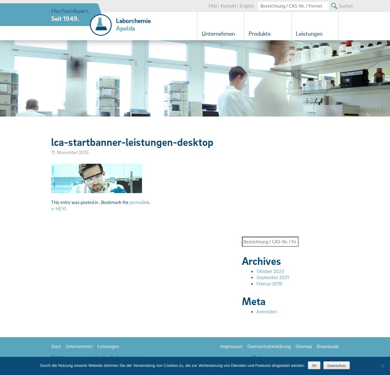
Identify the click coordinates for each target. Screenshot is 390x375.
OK (314, 365)
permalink (139, 202)
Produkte (260, 33)
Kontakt (228, 6)
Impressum (231, 346)
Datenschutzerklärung (269, 346)
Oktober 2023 (270, 271)
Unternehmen (218, 33)
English (247, 6)
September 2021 (272, 277)
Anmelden (266, 311)
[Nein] (382, 366)
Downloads (328, 346)
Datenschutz (336, 365)
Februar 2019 (269, 284)
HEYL (59, 209)
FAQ (213, 6)
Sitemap (304, 346)
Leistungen (309, 33)
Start (56, 346)
